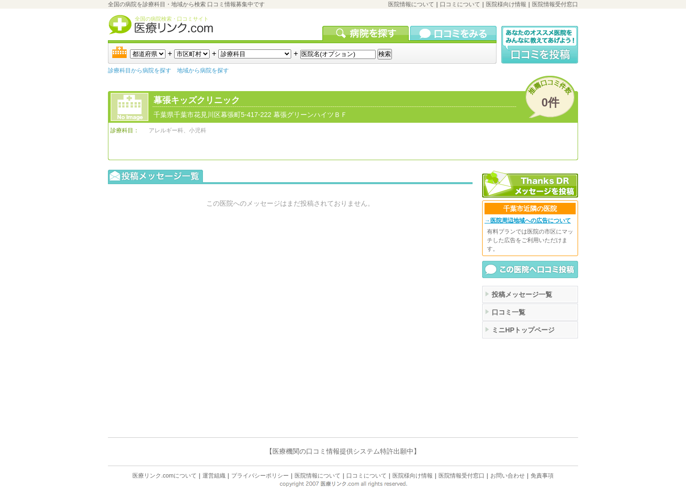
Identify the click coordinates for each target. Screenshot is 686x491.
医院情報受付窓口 (555, 4)
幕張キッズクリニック (197, 100)
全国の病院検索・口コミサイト (172, 19)
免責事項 (542, 475)
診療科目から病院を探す (139, 70)
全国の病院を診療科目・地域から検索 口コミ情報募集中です (186, 4)
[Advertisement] (530, 387)
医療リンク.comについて (164, 475)
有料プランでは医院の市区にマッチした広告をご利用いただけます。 (530, 240)
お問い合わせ (507, 475)
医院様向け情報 (506, 4)
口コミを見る (453, 33)
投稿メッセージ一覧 (522, 294)
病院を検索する (366, 33)
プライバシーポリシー (260, 475)
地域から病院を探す (203, 70)
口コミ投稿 (539, 45)
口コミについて (460, 4)
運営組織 (213, 475)
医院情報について (411, 4)
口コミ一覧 (508, 312)
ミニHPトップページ (523, 330)
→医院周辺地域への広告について (528, 220)
